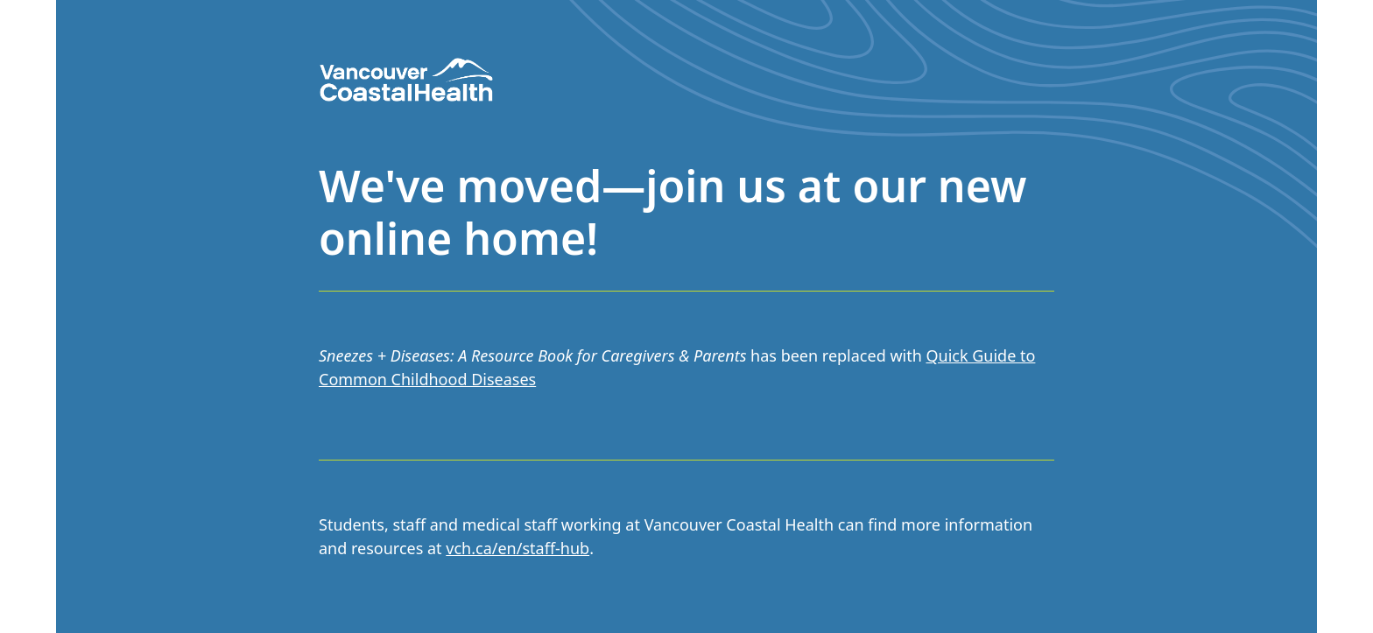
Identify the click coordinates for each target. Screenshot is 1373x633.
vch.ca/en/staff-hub (517, 548)
